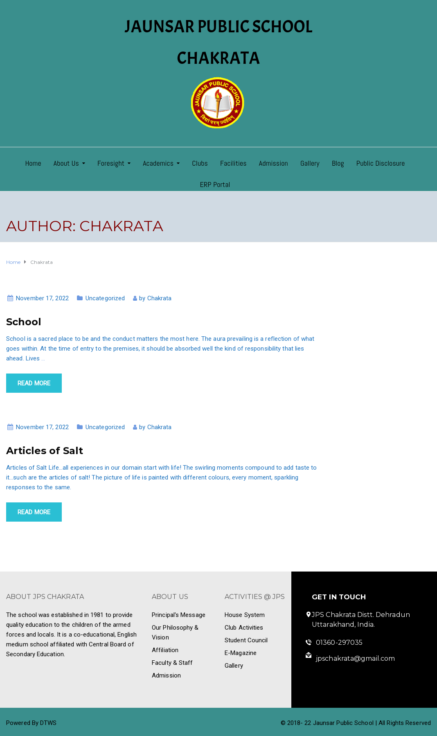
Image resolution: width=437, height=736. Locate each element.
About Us (66, 163)
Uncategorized (105, 298)
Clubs (200, 163)
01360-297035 (339, 642)
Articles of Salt (44, 451)
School (23, 322)
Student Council (246, 640)
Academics (158, 163)
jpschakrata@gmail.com (355, 658)
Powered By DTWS (31, 723)
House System (245, 615)
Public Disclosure (380, 163)
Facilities (233, 163)
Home (33, 163)
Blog (338, 163)
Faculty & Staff (172, 662)
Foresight (110, 163)
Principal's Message (178, 615)
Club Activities (244, 627)
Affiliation (165, 650)
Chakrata (159, 298)
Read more (34, 383)
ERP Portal (215, 184)
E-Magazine (241, 653)
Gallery (310, 163)
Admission (273, 163)
